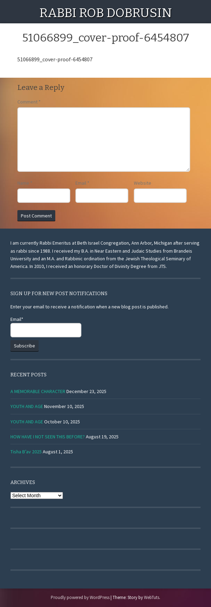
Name (24, 183)
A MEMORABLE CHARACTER (37, 391)
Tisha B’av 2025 (26, 451)
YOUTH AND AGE (26, 406)
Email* (45, 326)
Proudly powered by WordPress (80, 597)
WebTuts (151, 597)
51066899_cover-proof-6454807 (54, 59)
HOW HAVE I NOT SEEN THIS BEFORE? (47, 436)
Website (142, 183)
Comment (29, 102)
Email (82, 183)
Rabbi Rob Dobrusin (105, 13)
